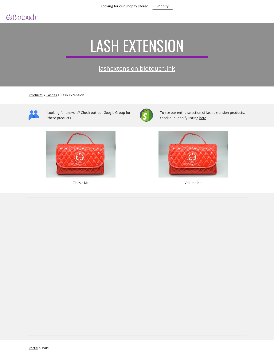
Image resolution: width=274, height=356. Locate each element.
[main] (137, 47)
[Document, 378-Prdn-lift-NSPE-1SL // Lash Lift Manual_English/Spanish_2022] (137, 266)
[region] (137, 6)
